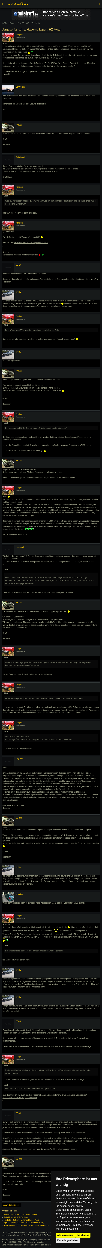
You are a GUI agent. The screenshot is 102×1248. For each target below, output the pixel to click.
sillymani (19, 758)
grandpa (19, 894)
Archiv (4, 1239)
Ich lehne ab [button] (83, 1235)
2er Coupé (20, 87)
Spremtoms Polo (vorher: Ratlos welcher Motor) (24, 1223)
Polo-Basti (20, 157)
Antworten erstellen (11, 1205)
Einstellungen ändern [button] (67, 1240)
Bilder (11, 1239)
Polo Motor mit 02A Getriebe (16, 1217)
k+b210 (19, 125)
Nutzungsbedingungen (26, 1239)
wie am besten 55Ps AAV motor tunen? (20, 1215)
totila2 (18, 292)
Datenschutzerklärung (48, 1239)
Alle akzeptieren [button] (65, 1235)
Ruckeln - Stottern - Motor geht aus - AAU (21, 1220)
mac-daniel (20, 547)
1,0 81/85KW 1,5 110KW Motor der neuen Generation (26, 1225)
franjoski (19, 35)
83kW (18, 265)
